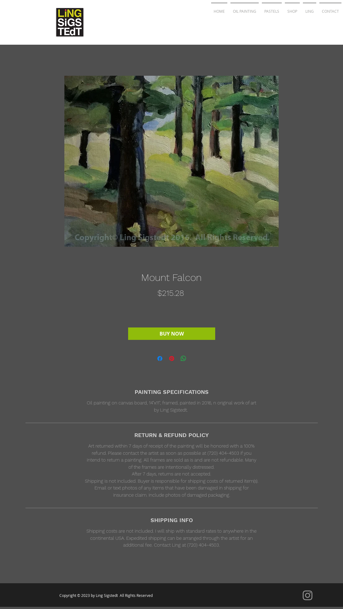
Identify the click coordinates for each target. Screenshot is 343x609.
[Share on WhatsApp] (183, 358)
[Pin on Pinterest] (171, 358)
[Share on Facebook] (160, 358)
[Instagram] (307, 595)
